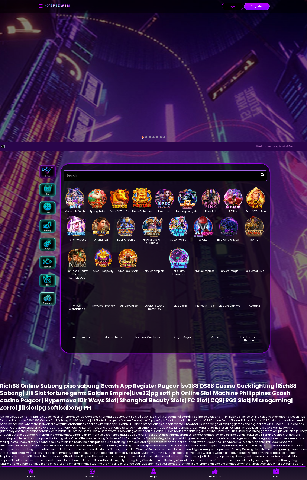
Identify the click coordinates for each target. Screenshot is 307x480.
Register (257, 6)
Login (233, 6)
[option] (143, 137)
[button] (47, 171)
